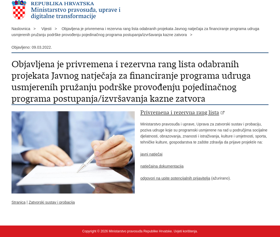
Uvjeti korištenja (185, 231)
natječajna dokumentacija (161, 166)
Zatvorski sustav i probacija (52, 202)
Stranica (18, 202)
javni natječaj (151, 154)
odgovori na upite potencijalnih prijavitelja (175, 178)
